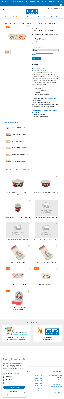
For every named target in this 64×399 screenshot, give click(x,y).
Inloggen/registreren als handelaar (41, 1)
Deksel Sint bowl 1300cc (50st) (46, 217)
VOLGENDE (51, 24)
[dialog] (14, 376)
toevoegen (36, 58)
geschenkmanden (43, 116)
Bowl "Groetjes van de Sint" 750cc (46, 192)
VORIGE (41, 24)
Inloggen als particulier (12, 1)
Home (7, 17)
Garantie (59, 377)
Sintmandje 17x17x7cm (18, 128)
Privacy (60, 380)
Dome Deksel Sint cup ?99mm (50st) (46, 239)
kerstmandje (41, 114)
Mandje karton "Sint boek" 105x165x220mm (18, 308)
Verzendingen (58, 382)
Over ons (30, 17)
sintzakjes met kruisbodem (46, 262)
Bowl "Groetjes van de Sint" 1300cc (17, 193)
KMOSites (60, 392)
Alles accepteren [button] (14, 387)
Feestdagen (18, 24)
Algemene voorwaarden (55, 375)
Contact (54, 17)
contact (42, 102)
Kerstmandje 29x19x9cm (19, 134)
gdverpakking (48, 333)
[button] (14, 395)
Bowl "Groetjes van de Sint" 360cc (18, 217)
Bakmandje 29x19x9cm (18, 141)
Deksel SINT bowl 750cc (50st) (18, 239)
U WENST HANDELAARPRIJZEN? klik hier (45, 34)
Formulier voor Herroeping (54, 386)
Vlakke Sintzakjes (18, 262)
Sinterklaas (27, 24)
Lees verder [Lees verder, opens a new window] (13, 370)
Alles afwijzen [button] (14, 391)
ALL (46, 24)
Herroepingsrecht (57, 384)
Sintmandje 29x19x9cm (18, 285)
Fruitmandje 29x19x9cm (19, 161)
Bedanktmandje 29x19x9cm (20, 148)
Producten (17, 17)
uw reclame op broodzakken (16, 333)
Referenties (42, 17)
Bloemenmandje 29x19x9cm (20, 154)
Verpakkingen (9, 24)
